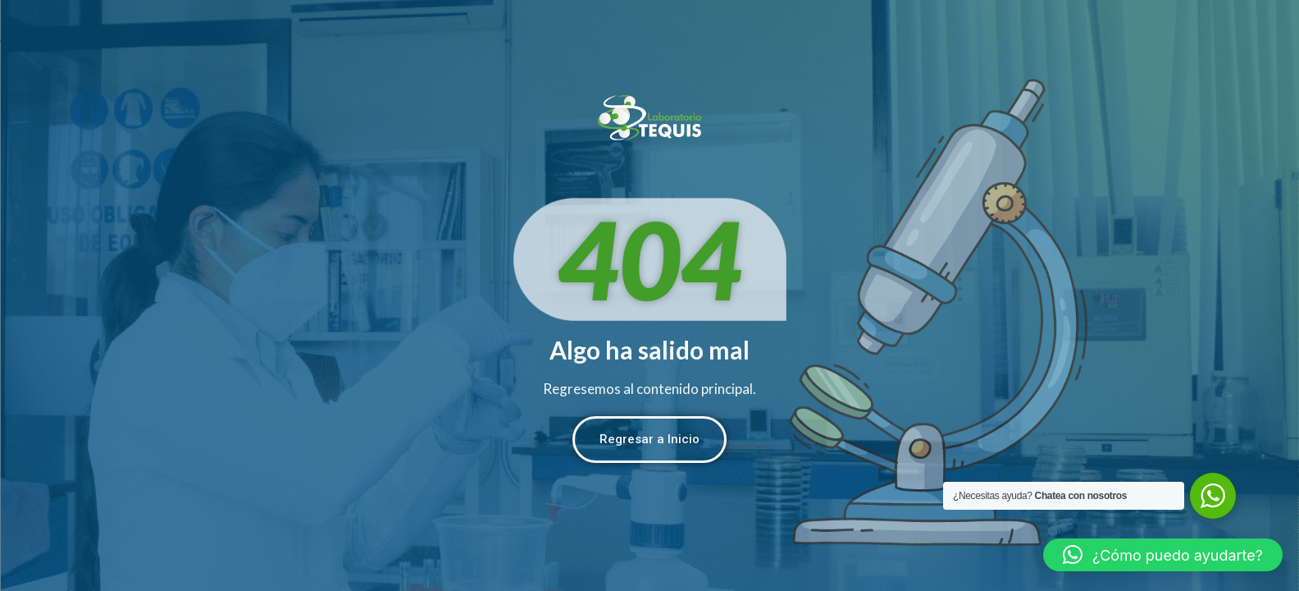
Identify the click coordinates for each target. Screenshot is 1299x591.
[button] (1163, 554)
